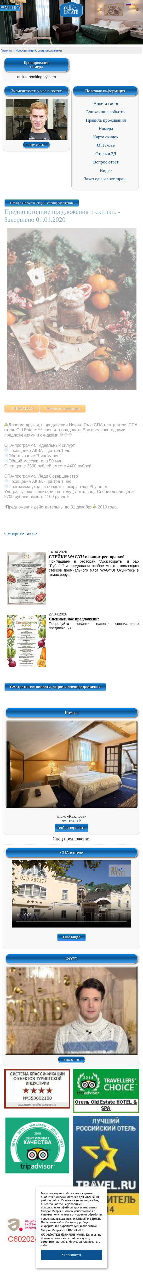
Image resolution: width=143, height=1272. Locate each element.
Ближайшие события (105, 111)
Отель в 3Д (105, 153)
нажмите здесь (86, 1218)
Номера (106, 128)
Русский (128, 4)
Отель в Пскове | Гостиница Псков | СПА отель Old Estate (71, 10)
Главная (6, 50)
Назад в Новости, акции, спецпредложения (41, 203)
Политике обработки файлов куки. (63, 1232)
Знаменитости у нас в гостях (36, 91)
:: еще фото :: (36, 145)
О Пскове (106, 145)
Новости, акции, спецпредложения (39, 50)
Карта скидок (105, 136)
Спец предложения (71, 838)
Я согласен (71, 1255)
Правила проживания (106, 120)
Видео (106, 170)
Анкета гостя (106, 103)
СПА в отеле (71, 852)
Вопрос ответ (105, 162)
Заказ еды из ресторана (106, 178)
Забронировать (71, 828)
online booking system (36, 77)
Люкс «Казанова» (71, 816)
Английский (134, 4)
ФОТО (72, 959)
